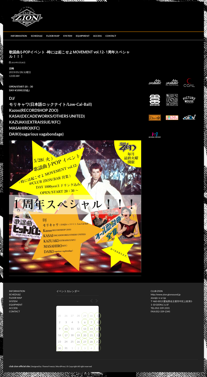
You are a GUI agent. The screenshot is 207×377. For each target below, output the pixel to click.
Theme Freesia (48, 366)
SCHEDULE (37, 35)
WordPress (60, 366)
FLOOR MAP (53, 35)
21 (91, 335)
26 (78, 341)
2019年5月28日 (17, 62)
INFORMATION (19, 35)
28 (91, 341)
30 (91, 315)
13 (84, 328)
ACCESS (97, 35)
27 (84, 341)
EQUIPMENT (82, 35)
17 (66, 335)
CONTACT (110, 35)
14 (91, 328)
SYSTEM (67, 35)
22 (97, 335)
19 (78, 335)
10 (66, 328)
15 (97, 328)
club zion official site (19, 366)
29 (84, 315)
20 (84, 335)
